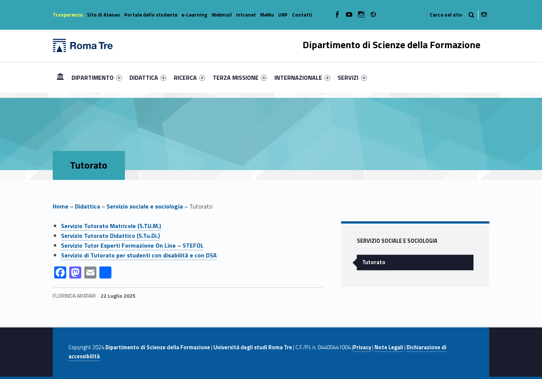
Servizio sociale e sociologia (145, 206)
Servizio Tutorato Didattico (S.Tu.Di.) (110, 235)
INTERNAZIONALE (302, 77)
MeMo (267, 14)
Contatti (302, 14)
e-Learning (194, 14)
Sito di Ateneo (103, 14)
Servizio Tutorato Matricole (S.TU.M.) (111, 225)
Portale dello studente (150, 14)
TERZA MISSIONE (240, 77)
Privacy (362, 347)
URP (283, 14)
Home (60, 77)
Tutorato (373, 262)
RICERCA (189, 77)
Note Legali (389, 347)
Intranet (246, 14)
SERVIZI (352, 77)
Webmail (222, 14)
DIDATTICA (147, 77)
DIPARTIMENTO (97, 77)
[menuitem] (60, 77)
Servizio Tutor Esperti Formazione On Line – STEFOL (132, 245)
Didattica (87, 206)
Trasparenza (68, 14)
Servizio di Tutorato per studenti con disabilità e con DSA (139, 255)
